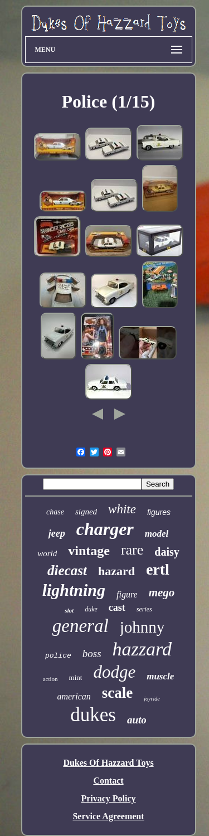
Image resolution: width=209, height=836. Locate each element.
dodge (114, 672)
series (144, 609)
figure (127, 594)
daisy (166, 552)
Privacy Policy (108, 798)
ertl (157, 569)
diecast (67, 570)
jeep (56, 533)
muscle (160, 676)
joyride (151, 699)
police (58, 656)
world (47, 553)
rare (132, 550)
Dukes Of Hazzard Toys (108, 762)
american (73, 696)
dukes (93, 715)
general (80, 626)
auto (137, 720)
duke (91, 609)
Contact (108, 780)
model (157, 533)
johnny (142, 627)
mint (75, 677)
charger (105, 529)
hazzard (142, 649)
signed (86, 511)
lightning (73, 590)
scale (117, 692)
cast (117, 607)
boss (91, 653)
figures (159, 512)
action (50, 678)
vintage (89, 550)
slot (69, 610)
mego (162, 592)
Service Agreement (108, 816)
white (122, 509)
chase (55, 512)
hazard (116, 571)
